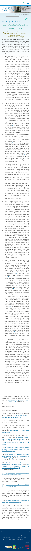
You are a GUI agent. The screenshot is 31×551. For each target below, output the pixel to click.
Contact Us (19, 537)
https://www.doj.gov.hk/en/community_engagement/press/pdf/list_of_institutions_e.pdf (15, 466)
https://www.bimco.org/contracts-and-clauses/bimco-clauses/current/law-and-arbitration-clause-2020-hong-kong (15, 456)
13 (13, 288)
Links (25, 537)
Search (24, 2)
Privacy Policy (20, 539)
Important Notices (11, 539)
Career (3, 536)
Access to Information (11, 536)
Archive (13, 537)
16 (14, 331)
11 (16, 273)
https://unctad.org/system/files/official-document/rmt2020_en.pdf (15, 400)
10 (17, 254)
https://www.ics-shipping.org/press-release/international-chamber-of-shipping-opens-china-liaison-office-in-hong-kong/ (15, 449)
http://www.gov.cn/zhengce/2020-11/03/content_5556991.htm (15, 442)
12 (8, 276)
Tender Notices (21, 536)
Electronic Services (6, 537)
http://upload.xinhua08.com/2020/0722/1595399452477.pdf (15, 416)
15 (21, 319)
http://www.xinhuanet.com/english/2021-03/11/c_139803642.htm (15, 438)
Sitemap (3, 539)
